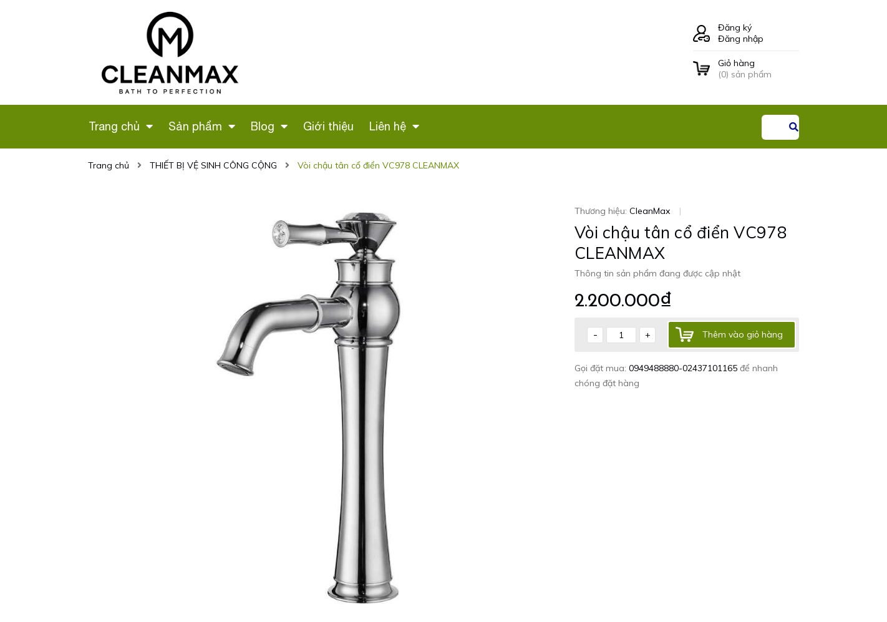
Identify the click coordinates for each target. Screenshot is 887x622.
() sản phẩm (758, 68)
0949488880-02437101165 (684, 368)
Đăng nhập (740, 38)
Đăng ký (735, 27)
